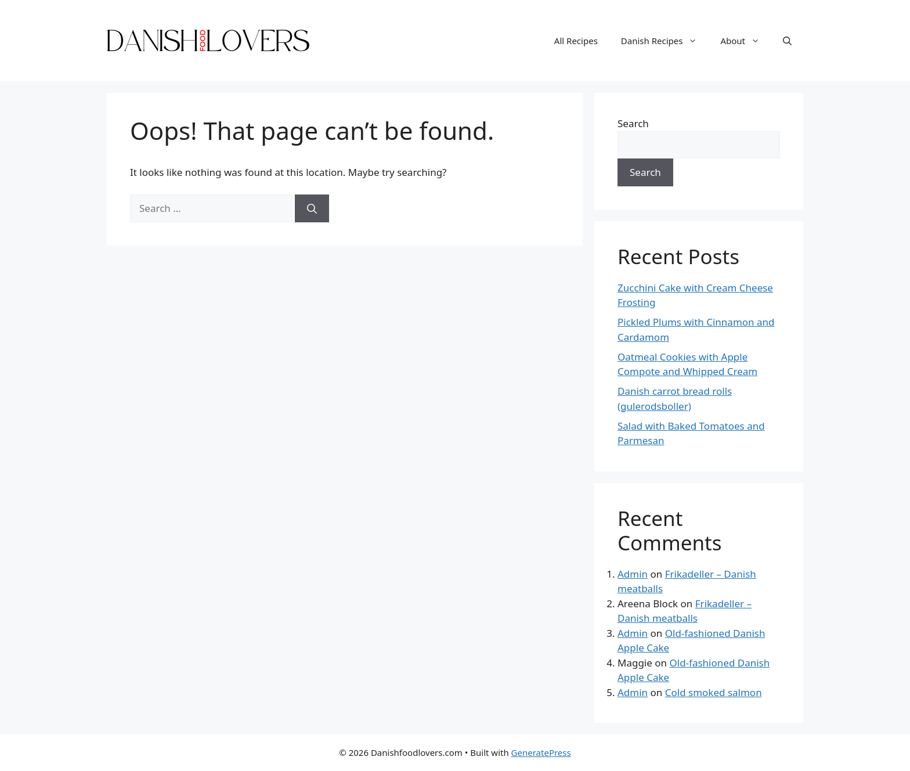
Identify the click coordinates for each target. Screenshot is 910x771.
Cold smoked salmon (713, 692)
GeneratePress (541, 752)
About (745, 40)
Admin (633, 574)
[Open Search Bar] (787, 40)
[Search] (312, 208)
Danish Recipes (665, 40)
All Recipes (576, 40)
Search (633, 123)
